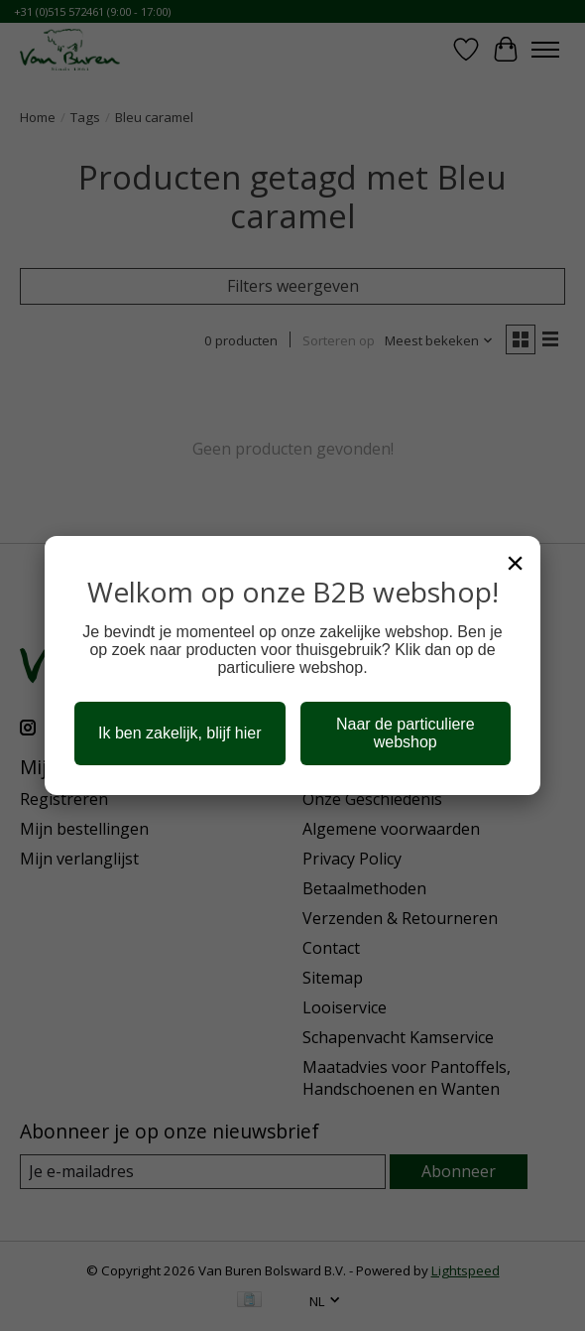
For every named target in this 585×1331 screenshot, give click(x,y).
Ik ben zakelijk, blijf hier (180, 733)
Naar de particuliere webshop (405, 733)
